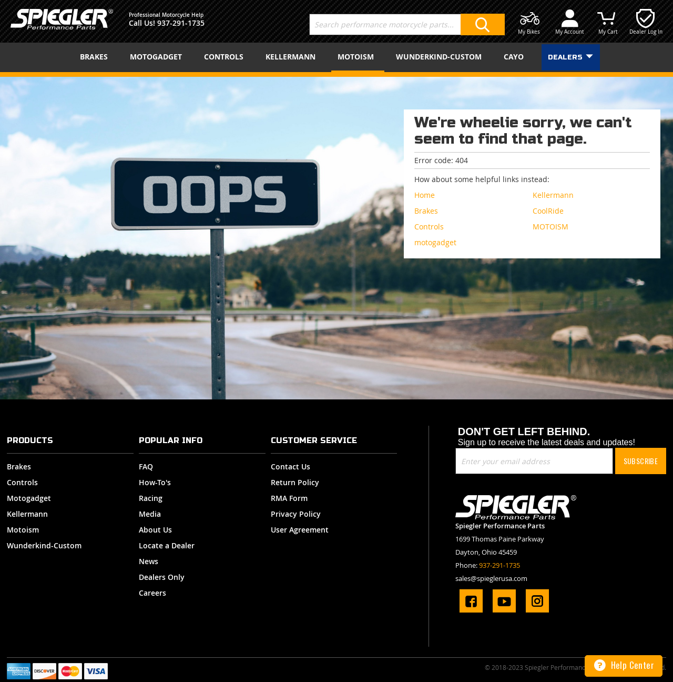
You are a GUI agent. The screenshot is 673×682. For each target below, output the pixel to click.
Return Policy (295, 482)
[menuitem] (96, 57)
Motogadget (29, 498)
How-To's (155, 482)
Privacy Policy (296, 514)
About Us (155, 530)
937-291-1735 (181, 23)
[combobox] (407, 24)
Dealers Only (162, 577)
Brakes (19, 467)
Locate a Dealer (167, 545)
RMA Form (289, 498)
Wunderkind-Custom (44, 545)
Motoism (23, 530)
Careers (152, 593)
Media (150, 514)
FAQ (146, 467)
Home (424, 195)
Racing (150, 498)
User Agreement (300, 530)
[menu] (336, 57)
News (148, 561)
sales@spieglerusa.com (491, 578)
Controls (22, 482)
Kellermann (27, 514)
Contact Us (290, 467)
